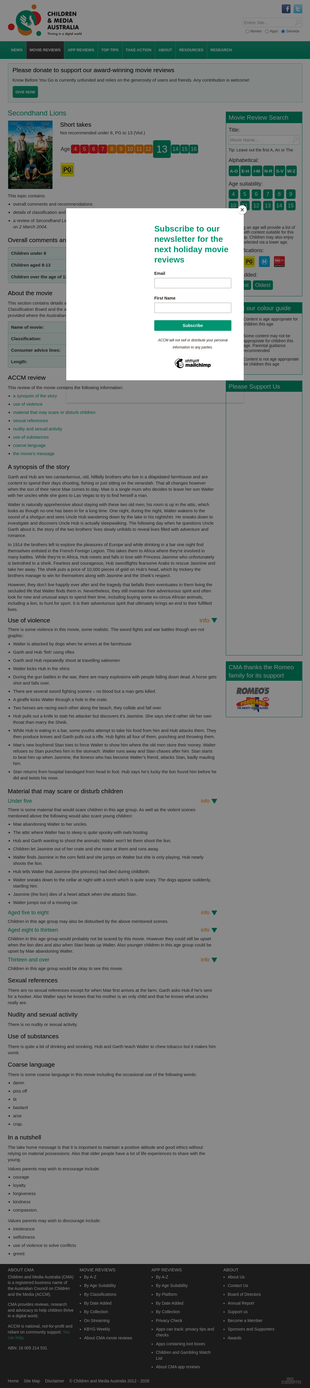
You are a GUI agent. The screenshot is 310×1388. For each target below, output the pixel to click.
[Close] (242, 209)
